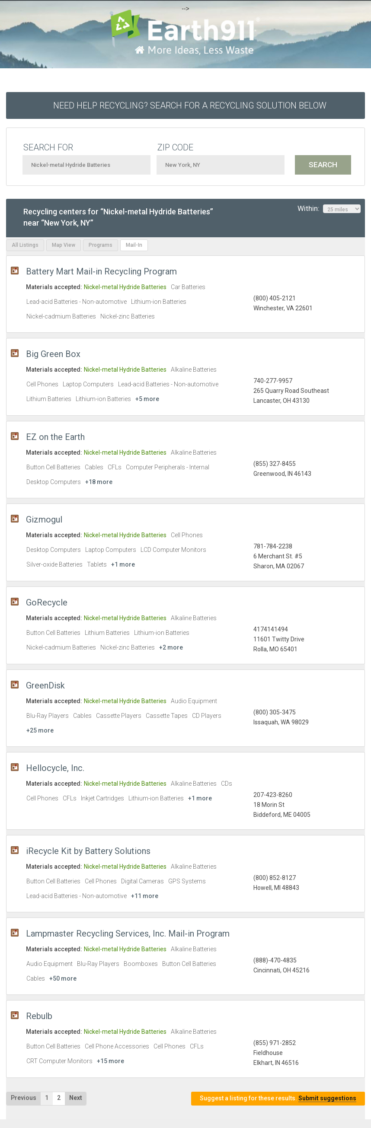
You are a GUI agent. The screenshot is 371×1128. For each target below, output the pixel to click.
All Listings (25, 245)
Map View (63, 245)
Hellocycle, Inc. (55, 768)
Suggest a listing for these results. (278, 1098)
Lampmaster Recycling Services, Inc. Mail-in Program (128, 933)
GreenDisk (45, 685)
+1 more (123, 564)
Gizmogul (44, 519)
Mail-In (134, 245)
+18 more (98, 481)
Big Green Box (53, 354)
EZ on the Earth (55, 437)
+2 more (171, 647)
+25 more (40, 730)
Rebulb (39, 1016)
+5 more (147, 398)
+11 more (144, 895)
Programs (100, 245)
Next (75, 1097)
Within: (329, 208)
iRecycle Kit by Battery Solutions (88, 851)
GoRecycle (46, 602)
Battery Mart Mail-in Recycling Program (101, 271)
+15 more (110, 1061)
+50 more (63, 978)
